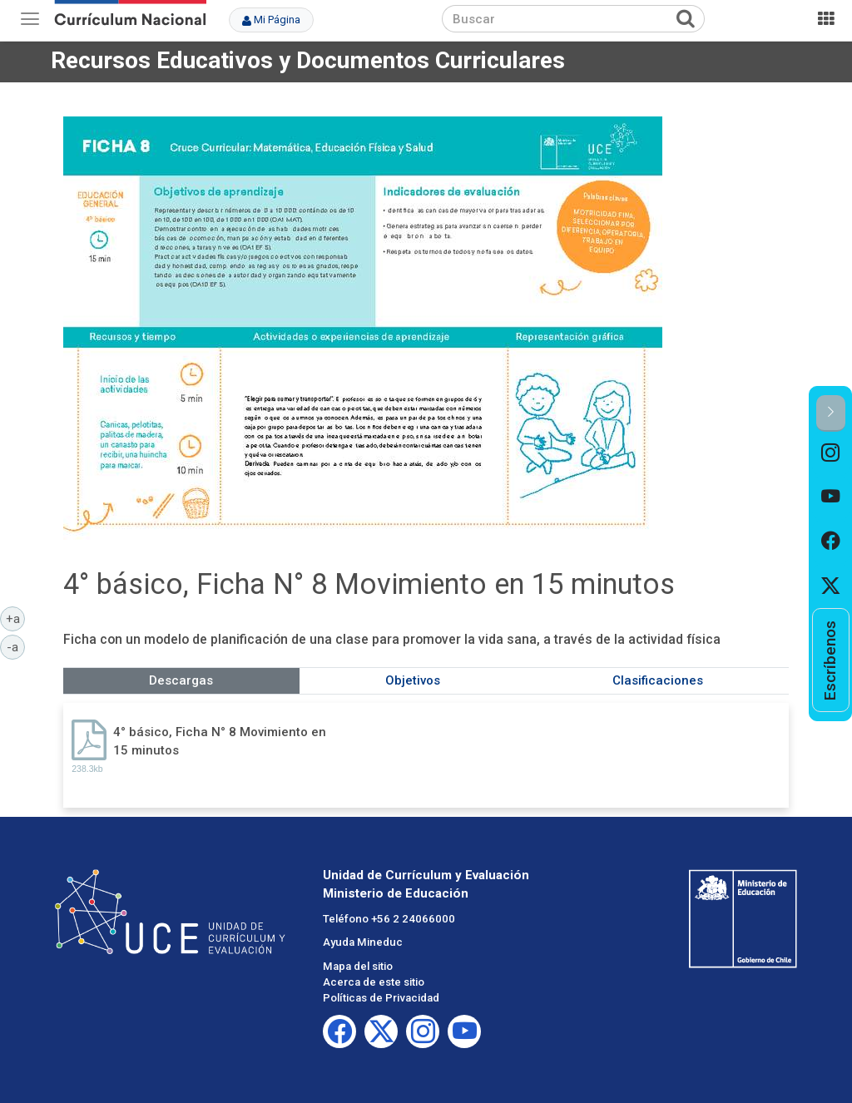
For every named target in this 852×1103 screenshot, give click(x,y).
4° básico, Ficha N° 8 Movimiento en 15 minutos (219, 741)
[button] (830, 413)
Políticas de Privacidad (381, 998)
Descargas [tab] (181, 680)
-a (16, 646)
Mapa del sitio (358, 966)
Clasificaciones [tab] (657, 680)
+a (16, 618)
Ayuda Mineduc (363, 942)
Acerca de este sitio (373, 982)
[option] (831, 454)
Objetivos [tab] (412, 680)
